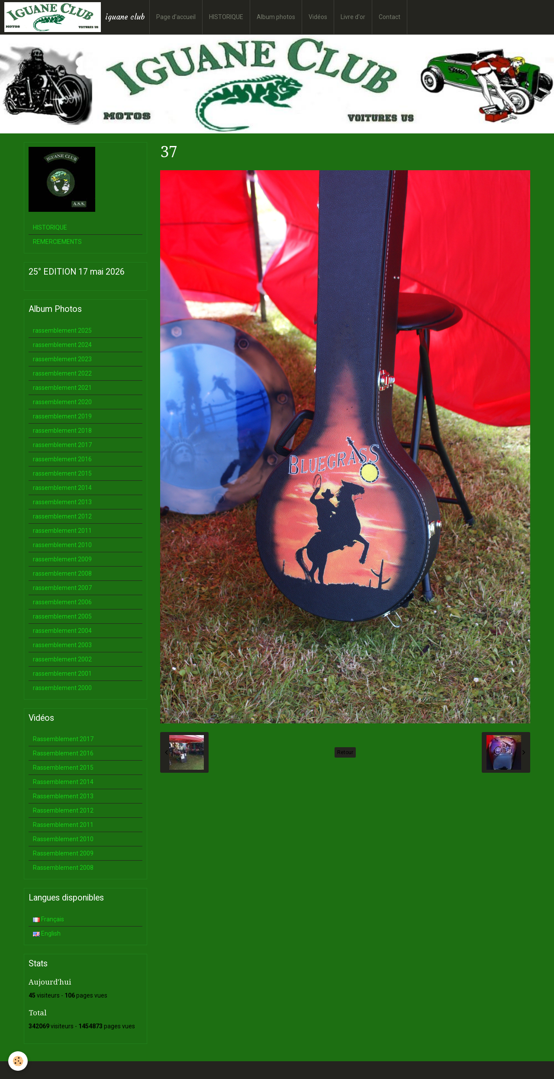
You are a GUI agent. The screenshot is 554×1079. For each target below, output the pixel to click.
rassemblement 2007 (62, 587)
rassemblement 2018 (62, 430)
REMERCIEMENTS (57, 241)
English (47, 933)
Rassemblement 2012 (63, 810)
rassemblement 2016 (62, 459)
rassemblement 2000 (62, 687)
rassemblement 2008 (62, 573)
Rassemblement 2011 (63, 824)
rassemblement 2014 (62, 487)
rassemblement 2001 (62, 673)
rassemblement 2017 (62, 444)
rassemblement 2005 (62, 616)
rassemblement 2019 (62, 416)
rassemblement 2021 (62, 387)
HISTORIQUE (226, 16)
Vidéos (318, 16)
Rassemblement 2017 (63, 739)
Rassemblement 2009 (63, 853)
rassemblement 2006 (62, 602)
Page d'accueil (176, 16)
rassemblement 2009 (62, 559)
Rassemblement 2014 (63, 781)
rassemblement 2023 (62, 359)
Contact (389, 16)
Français (48, 919)
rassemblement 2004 (62, 630)
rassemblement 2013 (62, 502)
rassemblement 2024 (62, 344)
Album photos (276, 16)
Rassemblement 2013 (63, 796)
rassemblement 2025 (62, 330)
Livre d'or (353, 16)
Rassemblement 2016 (63, 753)
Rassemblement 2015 (63, 767)
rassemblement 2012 (62, 516)
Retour (345, 752)
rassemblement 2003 (62, 645)
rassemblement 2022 (62, 373)
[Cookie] (18, 1061)
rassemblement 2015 (62, 473)
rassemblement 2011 (62, 530)
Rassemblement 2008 (63, 867)
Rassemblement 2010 (63, 839)
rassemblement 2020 (62, 402)
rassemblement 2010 (62, 544)
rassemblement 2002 (62, 659)
